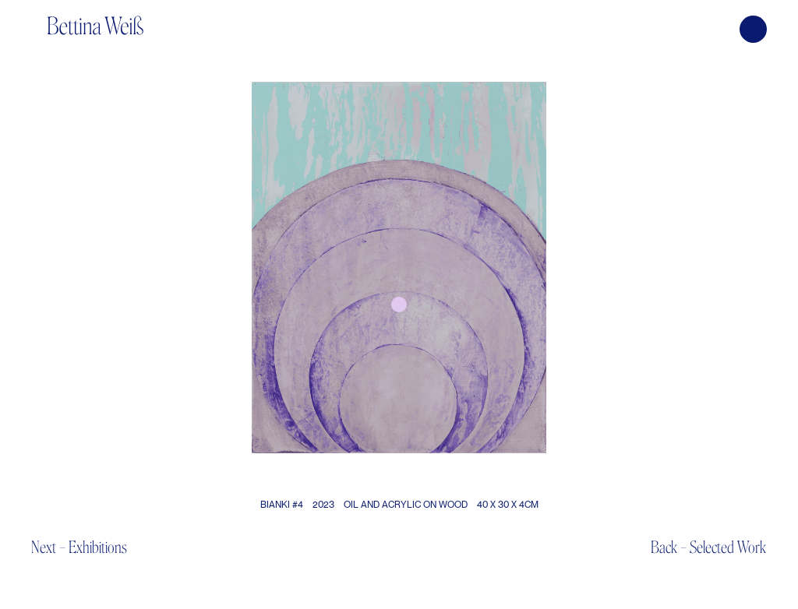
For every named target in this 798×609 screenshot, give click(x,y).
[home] (95, 17)
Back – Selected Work (708, 547)
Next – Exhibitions (79, 547)
